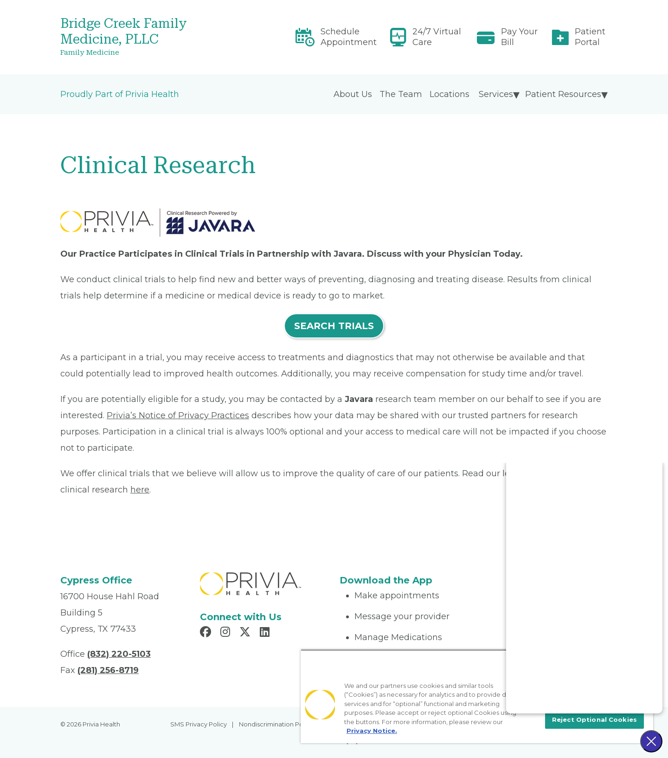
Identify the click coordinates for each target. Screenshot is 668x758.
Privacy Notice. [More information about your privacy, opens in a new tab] (372, 730)
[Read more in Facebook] (207, 633)
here (139, 490)
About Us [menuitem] (353, 94)
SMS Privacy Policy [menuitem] (198, 724)
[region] (477, 696)
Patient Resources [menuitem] (563, 94)
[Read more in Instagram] (226, 633)
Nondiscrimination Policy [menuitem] (276, 724)
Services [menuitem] (496, 94)
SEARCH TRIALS (334, 325)
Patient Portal (590, 36)
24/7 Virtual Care (436, 36)
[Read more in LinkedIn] (266, 633)
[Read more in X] (246, 633)
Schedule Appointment (349, 36)
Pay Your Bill (519, 36)
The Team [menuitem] (400, 94)
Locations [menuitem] (449, 94)
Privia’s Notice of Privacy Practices (178, 415)
